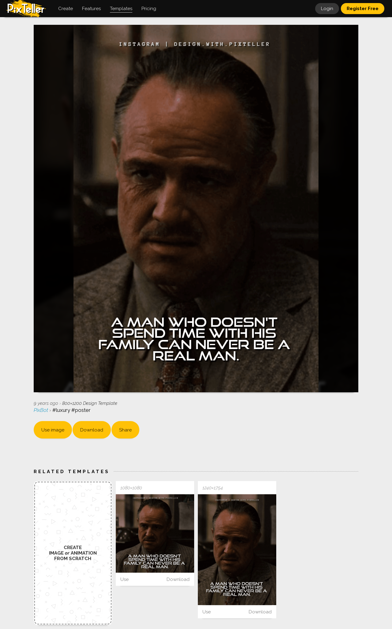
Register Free (363, 8)
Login (327, 8)
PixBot (41, 410)
